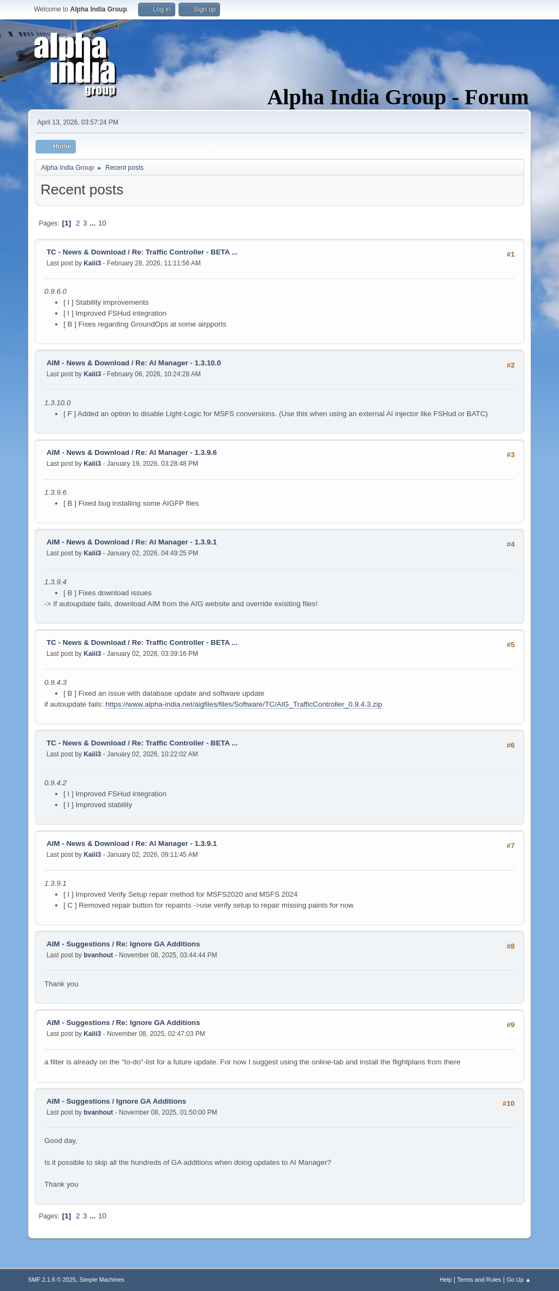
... (94, 223)
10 (102, 223)
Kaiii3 (92, 263)
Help (445, 1279)
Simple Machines (102, 1279)
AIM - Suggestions (78, 944)
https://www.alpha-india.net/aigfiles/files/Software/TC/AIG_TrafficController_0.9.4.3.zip (243, 704)
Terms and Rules (479, 1279)
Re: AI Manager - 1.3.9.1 (176, 542)
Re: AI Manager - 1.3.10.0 (178, 363)
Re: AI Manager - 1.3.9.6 (176, 452)
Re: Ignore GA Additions (158, 944)
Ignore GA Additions (151, 1101)
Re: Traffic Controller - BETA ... (184, 252)
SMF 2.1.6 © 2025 (52, 1279)
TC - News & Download (86, 252)
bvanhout (98, 955)
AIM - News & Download (87, 363)
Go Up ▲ (519, 1279)
